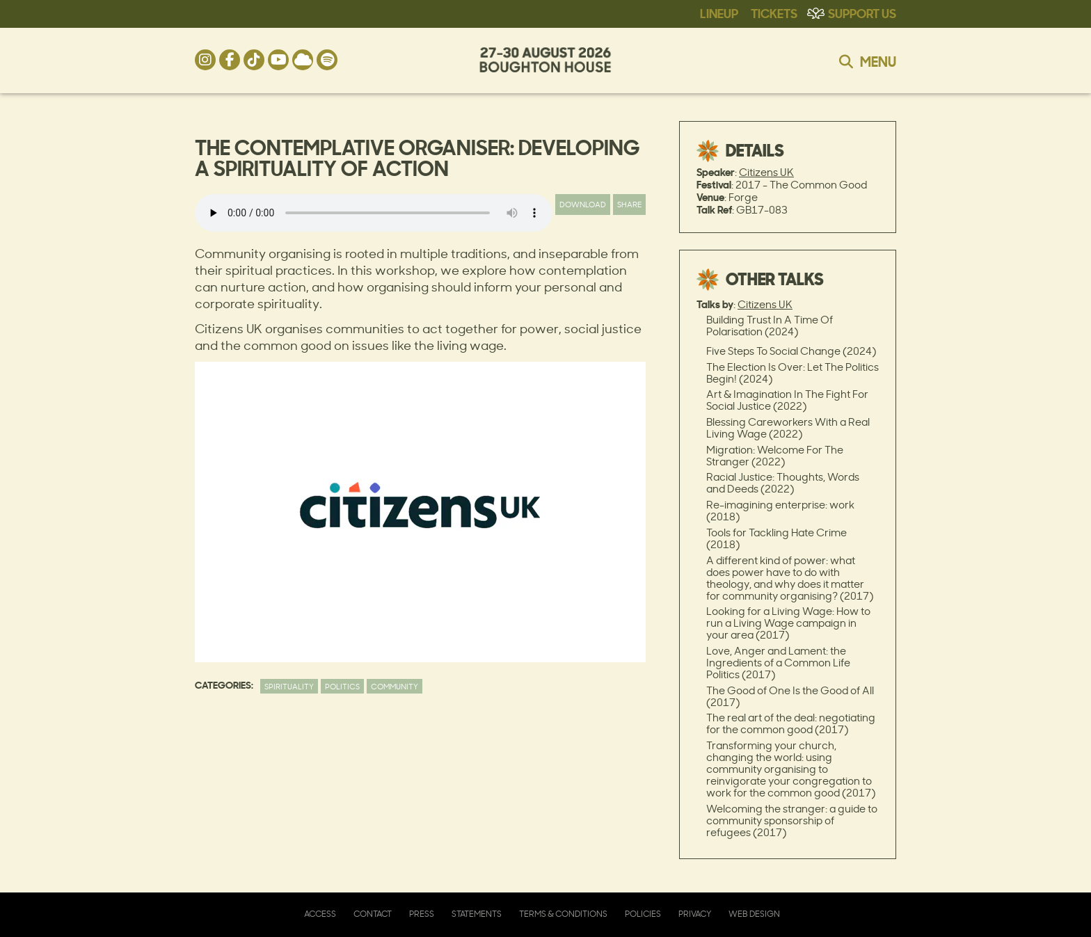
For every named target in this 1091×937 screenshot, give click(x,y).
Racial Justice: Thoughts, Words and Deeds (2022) (782, 483)
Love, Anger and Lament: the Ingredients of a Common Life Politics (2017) (778, 662)
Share (629, 204)
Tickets (774, 12)
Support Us (862, 12)
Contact (372, 914)
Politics (342, 686)
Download (582, 204)
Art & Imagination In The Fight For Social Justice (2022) (787, 400)
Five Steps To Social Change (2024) (791, 351)
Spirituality (289, 686)
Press (421, 914)
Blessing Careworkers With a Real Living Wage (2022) (788, 428)
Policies (643, 914)
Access (320, 914)
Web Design (754, 914)
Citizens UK (766, 172)
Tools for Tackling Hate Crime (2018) (776, 538)
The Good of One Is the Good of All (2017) (790, 696)
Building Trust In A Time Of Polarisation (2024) (769, 325)
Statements (477, 914)
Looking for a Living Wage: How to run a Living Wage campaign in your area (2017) (788, 623)
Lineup (719, 12)
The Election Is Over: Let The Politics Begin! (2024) (792, 373)
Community (394, 686)
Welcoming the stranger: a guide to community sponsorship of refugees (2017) (791, 820)
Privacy (694, 914)
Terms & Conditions (563, 914)
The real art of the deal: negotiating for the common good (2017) (790, 723)
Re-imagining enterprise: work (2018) (780, 510)
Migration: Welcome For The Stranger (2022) (774, 455)
